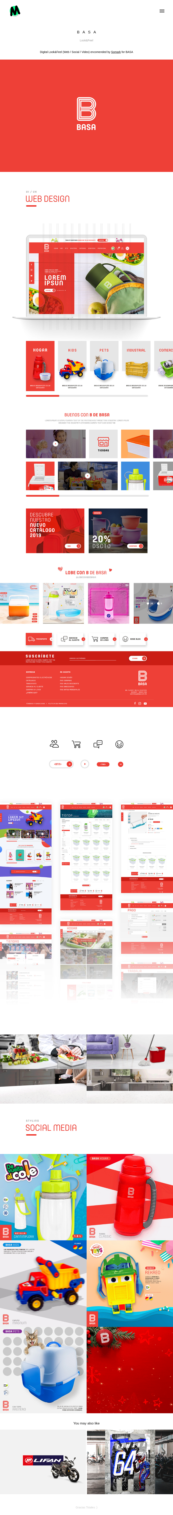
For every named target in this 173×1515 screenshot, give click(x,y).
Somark (116, 52)
